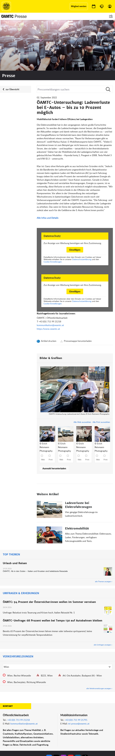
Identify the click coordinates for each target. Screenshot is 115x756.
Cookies (82, 741)
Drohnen (42, 734)
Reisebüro (23, 740)
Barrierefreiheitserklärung (89, 744)
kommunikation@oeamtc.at (50, 274)
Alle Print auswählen (101, 371)
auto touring (24, 724)
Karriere (62, 731)
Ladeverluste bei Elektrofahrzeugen (78, 454)
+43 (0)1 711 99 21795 (76, 669)
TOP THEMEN (11, 504)
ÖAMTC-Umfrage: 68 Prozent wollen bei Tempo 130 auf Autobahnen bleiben (52, 570)
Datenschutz (84, 734)
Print (51, 409)
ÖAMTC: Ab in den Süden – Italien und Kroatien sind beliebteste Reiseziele (35, 520)
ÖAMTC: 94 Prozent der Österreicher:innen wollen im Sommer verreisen (49, 551)
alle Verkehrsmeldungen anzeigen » (99, 638)
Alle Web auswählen (82, 371)
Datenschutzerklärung (81, 208)
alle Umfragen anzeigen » (103, 594)
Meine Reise (44, 731)
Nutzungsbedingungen (88, 731)
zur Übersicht (12, 38)
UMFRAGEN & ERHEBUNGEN (21, 542)
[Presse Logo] (14, 16)
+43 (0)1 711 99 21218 (50, 270)
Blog (60, 724)
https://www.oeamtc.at (48, 278)
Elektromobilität (77, 478)
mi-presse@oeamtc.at (78, 673)
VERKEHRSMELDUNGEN (18, 606)
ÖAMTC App (43, 724)
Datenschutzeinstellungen (89, 737)
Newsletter (63, 734)
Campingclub (24, 731)
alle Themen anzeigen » (103, 531)
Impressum (83, 724)
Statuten (82, 727)
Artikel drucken (49, 290)
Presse (61, 727)
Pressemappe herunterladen (77, 290)
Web (43, 409)
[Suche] (75, 38)
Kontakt (8, 655)
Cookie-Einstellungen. (53, 211)
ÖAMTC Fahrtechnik (27, 727)
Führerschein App (46, 727)
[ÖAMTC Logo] (6, 6)
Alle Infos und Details (47, 167)
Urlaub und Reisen (15, 512)
